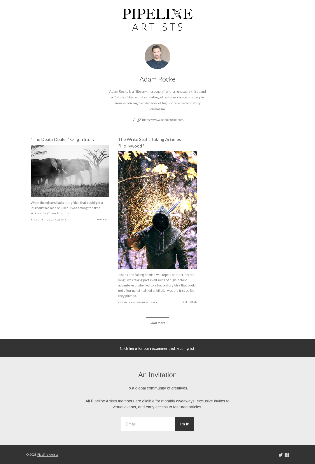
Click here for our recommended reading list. (157, 348)
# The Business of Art (56, 220)
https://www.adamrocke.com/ (163, 120)
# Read (35, 220)
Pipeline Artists (47, 454)
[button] (157, 322)
